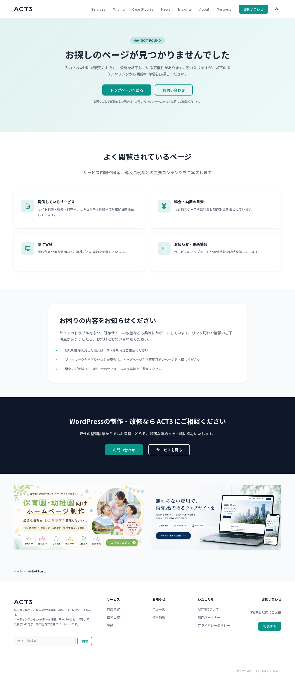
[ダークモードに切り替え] (276, 9)
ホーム (18, 571)
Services (98, 9)
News (166, 9)
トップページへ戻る (126, 90)
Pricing (119, 9)
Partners (224, 9)
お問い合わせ (253, 9)
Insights (185, 9)
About (204, 9)
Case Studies (142, 9)
